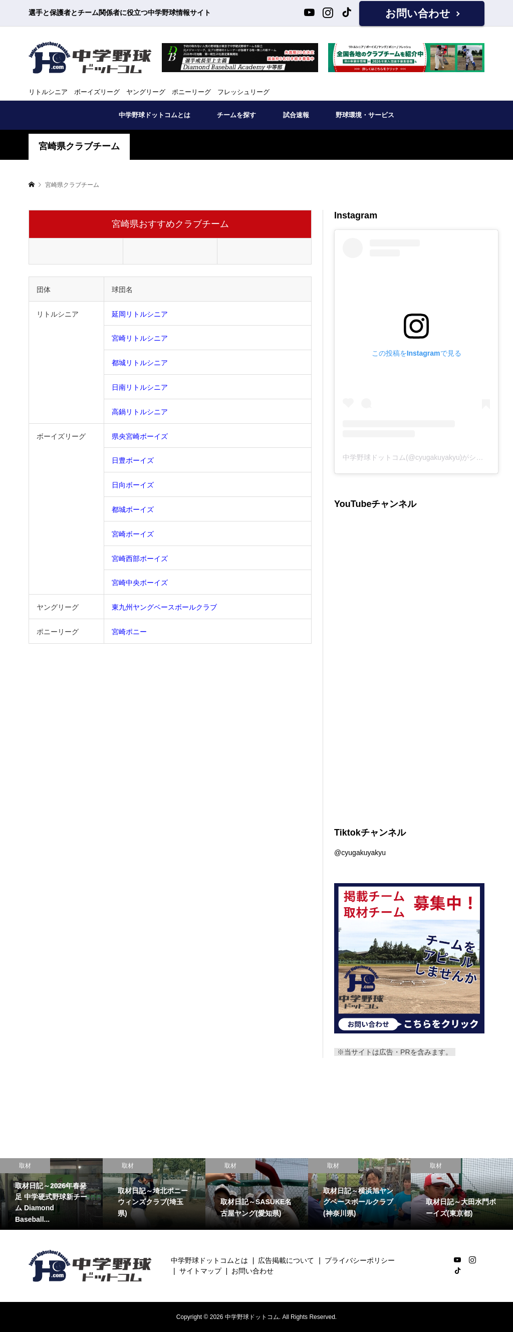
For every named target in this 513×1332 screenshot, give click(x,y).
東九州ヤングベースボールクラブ (164, 607)
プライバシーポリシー (360, 1260)
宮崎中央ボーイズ (140, 583)
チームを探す (236, 115)
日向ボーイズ (133, 485)
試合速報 (296, 115)
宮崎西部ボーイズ (140, 559)
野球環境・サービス (365, 115)
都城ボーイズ (133, 509)
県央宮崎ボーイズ (140, 436)
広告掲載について (286, 1260)
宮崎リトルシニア (140, 338)
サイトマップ (200, 1271)
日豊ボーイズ (133, 460)
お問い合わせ (417, 13)
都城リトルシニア (140, 363)
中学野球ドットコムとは (154, 115)
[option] (51, 1194)
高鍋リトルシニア (140, 412)
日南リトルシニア (140, 387)
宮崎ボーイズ (133, 534)
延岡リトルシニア (140, 314)
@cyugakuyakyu (360, 853)
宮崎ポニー (129, 632)
